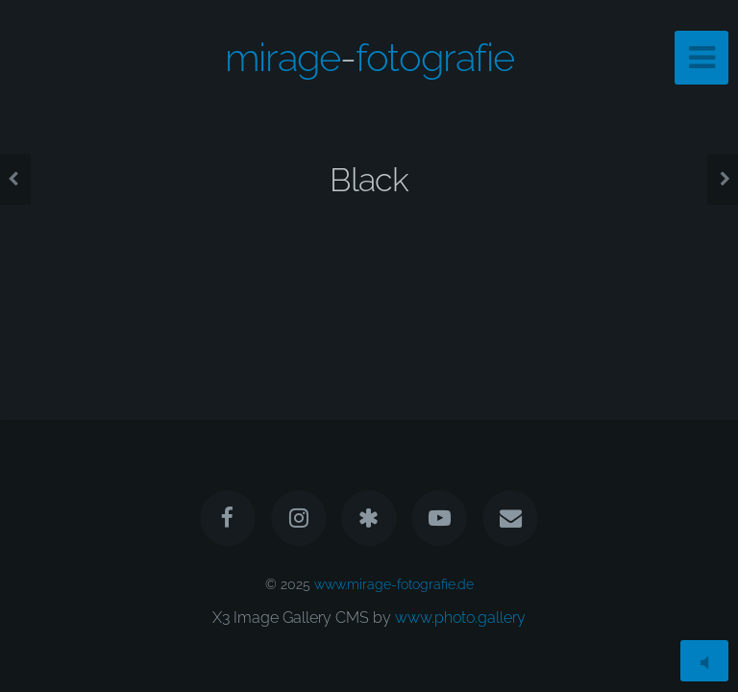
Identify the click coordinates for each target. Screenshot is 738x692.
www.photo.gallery (460, 617)
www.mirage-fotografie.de (394, 584)
